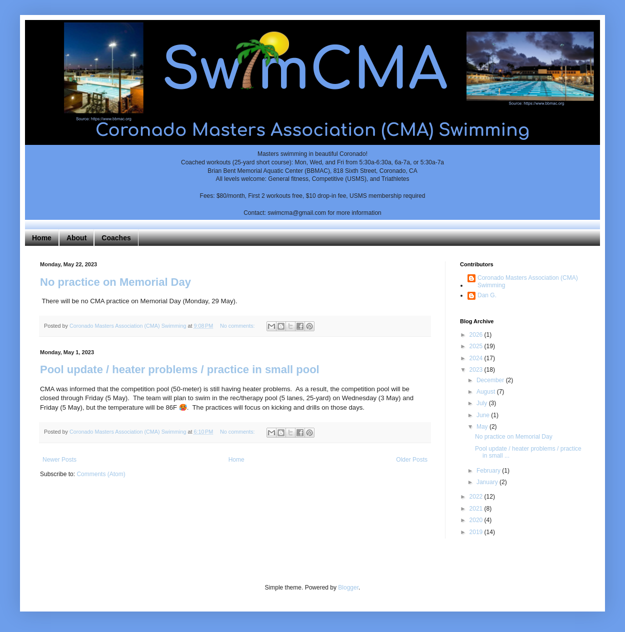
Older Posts (412, 459)
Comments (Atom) (100, 474)
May (483, 426)
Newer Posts (59, 459)
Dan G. (487, 295)
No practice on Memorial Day (115, 282)
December (491, 380)
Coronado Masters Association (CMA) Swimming (528, 281)
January (488, 482)
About (76, 238)
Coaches (116, 238)
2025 (477, 346)
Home (42, 238)
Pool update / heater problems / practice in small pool (180, 369)
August (486, 391)
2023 (477, 369)
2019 (477, 532)
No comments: (238, 326)
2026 (477, 334)
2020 (477, 520)
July (482, 403)
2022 (477, 496)
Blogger (348, 587)
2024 (477, 358)
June (483, 415)
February (489, 470)
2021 (477, 508)
